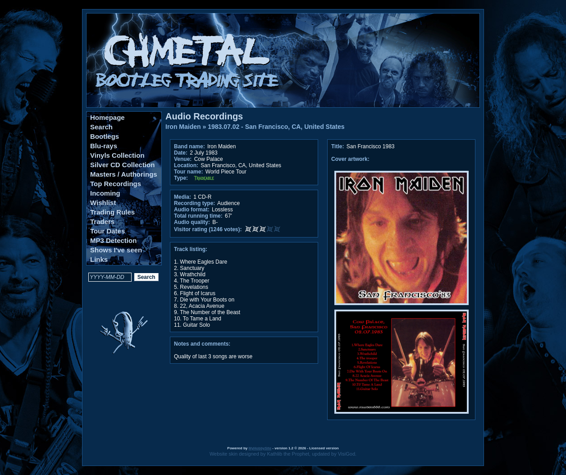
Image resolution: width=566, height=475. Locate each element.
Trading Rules (112, 212)
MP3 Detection (113, 240)
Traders (102, 221)
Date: (180, 153)
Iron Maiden (183, 126)
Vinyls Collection (117, 155)
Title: (338, 146)
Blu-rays (103, 146)
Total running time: (198, 216)
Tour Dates (107, 231)
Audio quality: (192, 222)
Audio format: (192, 209)
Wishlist (103, 202)
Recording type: (194, 203)
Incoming (105, 193)
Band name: (189, 146)
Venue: (183, 159)
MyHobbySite (259, 448)
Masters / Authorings (123, 174)
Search (101, 127)
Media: (182, 197)
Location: (186, 165)
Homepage (107, 117)
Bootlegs (104, 136)
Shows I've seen (116, 250)
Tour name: (188, 172)
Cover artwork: (350, 159)
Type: (181, 178)
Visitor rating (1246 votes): (208, 229)
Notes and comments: (202, 344)
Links (99, 259)
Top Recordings (115, 183)
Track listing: (190, 249)
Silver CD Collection (122, 165)
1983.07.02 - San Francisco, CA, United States (276, 126)
